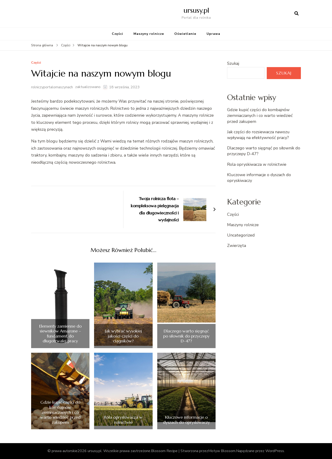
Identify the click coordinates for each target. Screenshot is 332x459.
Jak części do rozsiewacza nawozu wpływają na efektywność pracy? (258, 134)
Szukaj (233, 63)
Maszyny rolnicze (148, 34)
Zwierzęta (236, 245)
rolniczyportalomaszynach (52, 87)
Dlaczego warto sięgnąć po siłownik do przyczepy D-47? (186, 336)
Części (117, 34)
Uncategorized (241, 235)
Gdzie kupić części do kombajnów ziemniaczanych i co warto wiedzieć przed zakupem (60, 412)
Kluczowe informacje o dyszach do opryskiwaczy (186, 420)
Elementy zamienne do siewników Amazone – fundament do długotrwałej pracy (60, 334)
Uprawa (213, 34)
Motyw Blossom (221, 450)
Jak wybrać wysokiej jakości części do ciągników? (123, 336)
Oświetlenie (185, 34)
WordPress (274, 450)
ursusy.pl (196, 10)
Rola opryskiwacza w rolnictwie (123, 420)
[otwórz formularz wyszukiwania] (296, 13)
